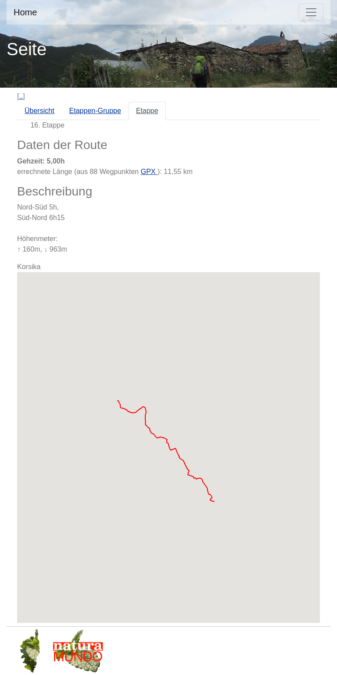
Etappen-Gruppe (95, 110)
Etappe (147, 110)
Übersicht (39, 110)
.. (21, 96)
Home (25, 12)
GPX (149, 171)
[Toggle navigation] (311, 12)
